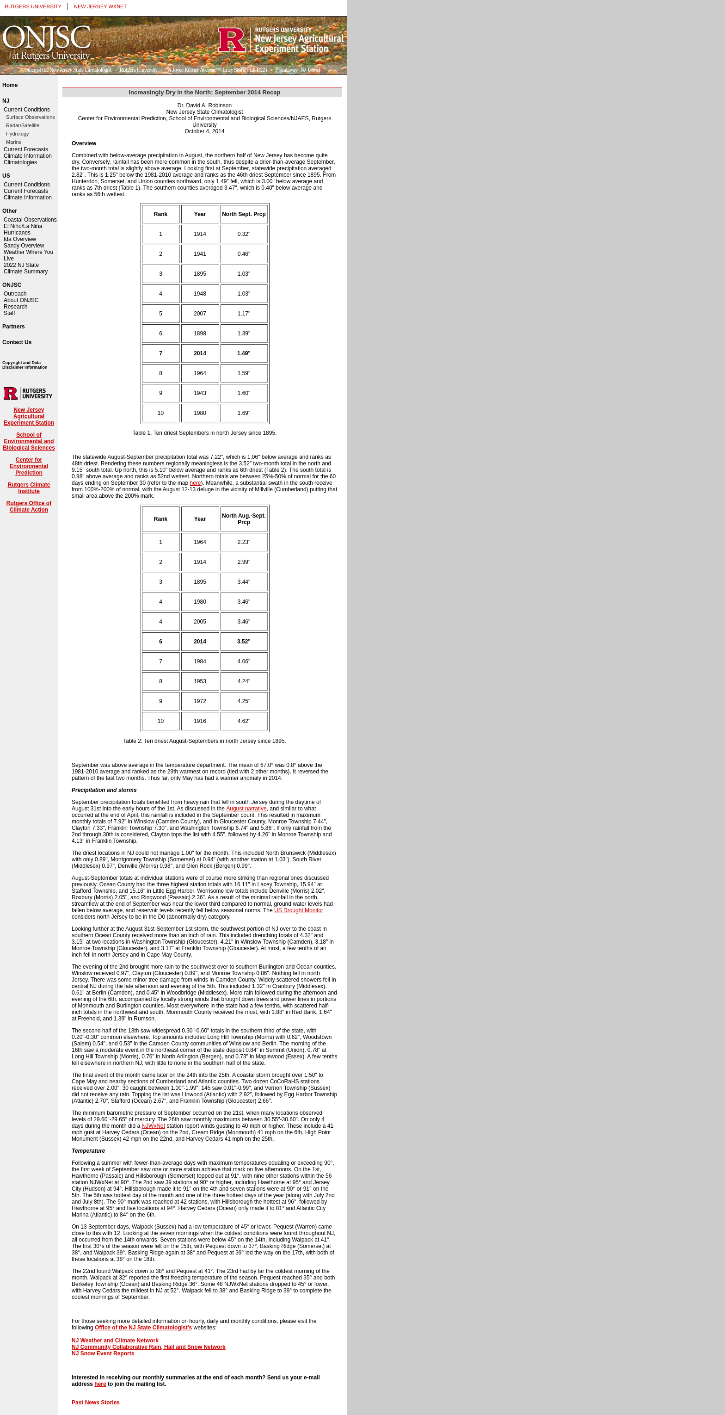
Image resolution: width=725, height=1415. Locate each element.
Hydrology (17, 133)
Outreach (15, 293)
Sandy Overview (24, 245)
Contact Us (16, 342)
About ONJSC (21, 300)
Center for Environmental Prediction (29, 466)
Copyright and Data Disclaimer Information (25, 365)
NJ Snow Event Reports (103, 1353)
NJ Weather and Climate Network (115, 1340)
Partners (13, 326)
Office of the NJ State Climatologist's (143, 1327)
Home (10, 85)
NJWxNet (153, 1126)
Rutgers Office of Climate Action (28, 506)
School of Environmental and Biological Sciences (29, 441)
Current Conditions (27, 109)
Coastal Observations (30, 219)
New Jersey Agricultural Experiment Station (29, 416)
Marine (14, 142)
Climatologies (20, 162)
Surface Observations (30, 117)
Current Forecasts (26, 149)
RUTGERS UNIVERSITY (33, 6)
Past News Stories (96, 1402)
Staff (9, 313)
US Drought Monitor (298, 910)
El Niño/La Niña (23, 226)
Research (15, 306)
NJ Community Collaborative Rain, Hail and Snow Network (149, 1347)
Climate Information (28, 156)
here (195, 483)
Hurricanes (17, 232)
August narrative (246, 808)
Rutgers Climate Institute (28, 488)
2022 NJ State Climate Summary (26, 268)
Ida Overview (20, 239)
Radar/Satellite (22, 125)
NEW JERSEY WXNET (100, 6)
